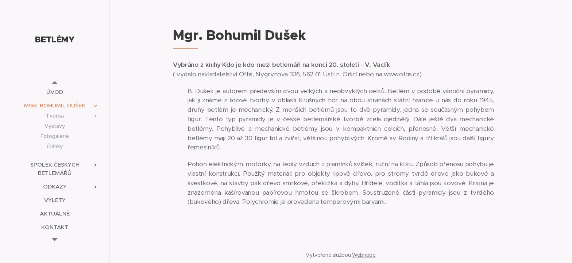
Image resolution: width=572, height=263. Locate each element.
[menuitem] (54, 92)
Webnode (364, 255)
